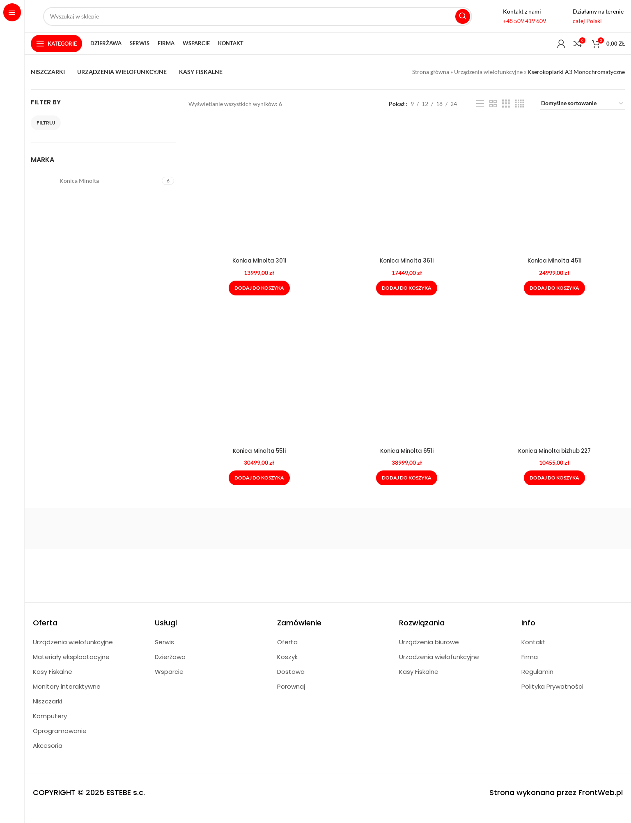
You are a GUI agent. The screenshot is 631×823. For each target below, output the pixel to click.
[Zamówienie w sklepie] (582, 116)
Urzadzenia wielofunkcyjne (439, 668)
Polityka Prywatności (552, 698)
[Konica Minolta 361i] (406, 201)
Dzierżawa (170, 668)
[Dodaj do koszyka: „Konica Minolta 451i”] (554, 299)
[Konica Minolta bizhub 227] (555, 391)
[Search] (257, 21)
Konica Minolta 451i (554, 272)
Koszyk (287, 668)
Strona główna (430, 83)
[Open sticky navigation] (56, 54)
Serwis (164, 654)
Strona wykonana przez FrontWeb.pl (556, 804)
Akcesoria (47, 757)
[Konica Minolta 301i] (258, 201)
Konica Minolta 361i (407, 272)
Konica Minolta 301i (258, 272)
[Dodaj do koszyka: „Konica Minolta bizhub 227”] (554, 489)
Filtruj (46, 135)
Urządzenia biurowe (429, 654)
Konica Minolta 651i (407, 462)
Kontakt (533, 654)
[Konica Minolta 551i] (258, 391)
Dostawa (291, 683)
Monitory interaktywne (67, 698)
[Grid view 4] (519, 116)
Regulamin (537, 683)
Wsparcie (169, 683)
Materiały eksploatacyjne (71, 668)
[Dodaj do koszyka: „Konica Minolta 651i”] (406, 489)
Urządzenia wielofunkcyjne (488, 83)
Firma (529, 668)
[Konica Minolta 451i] (555, 201)
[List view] (480, 116)
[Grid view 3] (506, 116)
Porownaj (291, 698)
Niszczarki (47, 713)
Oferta (287, 654)
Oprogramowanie (60, 742)
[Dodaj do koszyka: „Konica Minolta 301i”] (258, 299)
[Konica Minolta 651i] (406, 391)
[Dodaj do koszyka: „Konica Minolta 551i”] (258, 489)
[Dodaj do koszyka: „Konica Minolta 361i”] (406, 299)
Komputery (50, 728)
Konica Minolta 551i (258, 462)
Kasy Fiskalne (52, 683)
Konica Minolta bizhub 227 (555, 462)
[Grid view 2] (493, 116)
